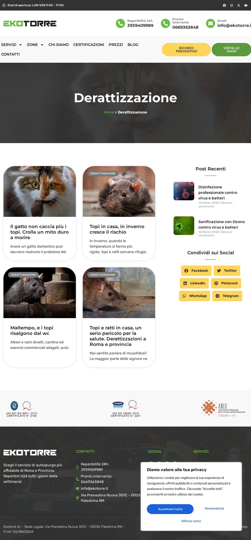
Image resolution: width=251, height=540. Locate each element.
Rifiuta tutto (213, 510)
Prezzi (116, 44)
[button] (196, 271)
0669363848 (185, 27)
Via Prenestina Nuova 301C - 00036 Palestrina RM (112, 498)
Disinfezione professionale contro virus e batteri (217, 192)
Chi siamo (58, 44)
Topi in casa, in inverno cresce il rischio (117, 229)
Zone (35, 45)
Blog (133, 44)
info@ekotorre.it (94, 488)
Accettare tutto (191, 520)
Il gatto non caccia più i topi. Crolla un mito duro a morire (39, 232)
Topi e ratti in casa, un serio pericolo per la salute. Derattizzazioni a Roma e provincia (118, 336)
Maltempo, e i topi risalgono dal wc (31, 330)
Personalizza (168, 510)
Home (109, 112)
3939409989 (140, 25)
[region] (191, 498)
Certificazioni (88, 44)
